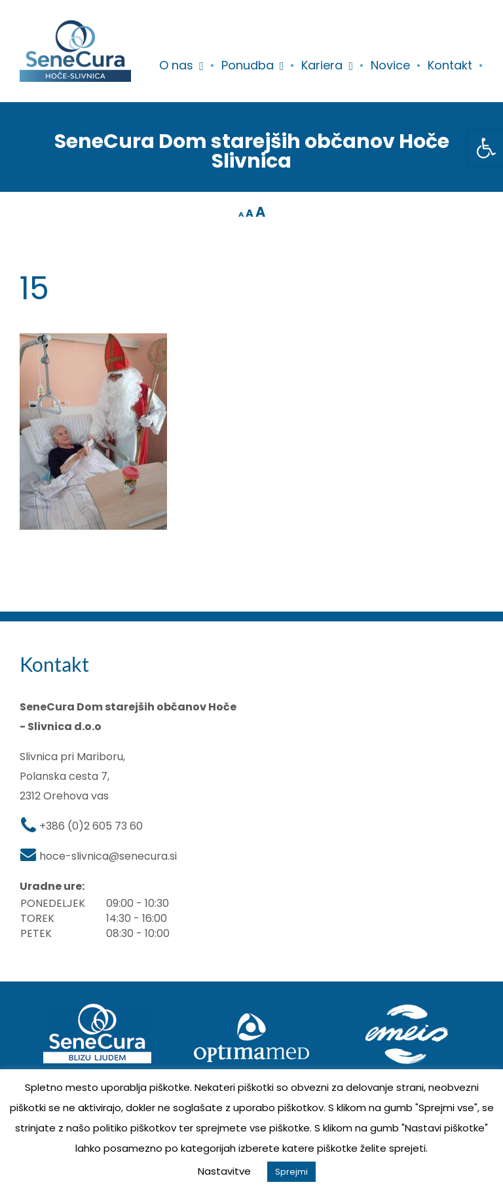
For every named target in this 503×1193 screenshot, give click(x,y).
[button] (486, 148)
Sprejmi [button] (291, 1171)
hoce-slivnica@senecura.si (108, 856)
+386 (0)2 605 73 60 (91, 826)
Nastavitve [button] (224, 1171)
